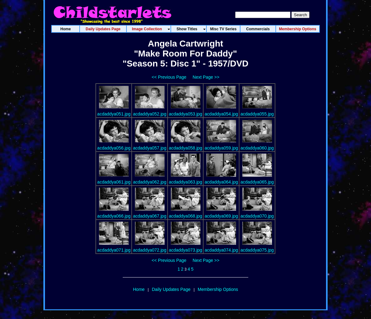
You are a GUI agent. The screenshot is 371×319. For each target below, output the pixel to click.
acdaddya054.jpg (221, 113)
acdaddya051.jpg (114, 113)
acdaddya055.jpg (257, 113)
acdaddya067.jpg (149, 215)
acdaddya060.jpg (257, 147)
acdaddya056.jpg (114, 147)
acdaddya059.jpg (221, 147)
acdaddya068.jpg (185, 215)
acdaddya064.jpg (221, 181)
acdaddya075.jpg (257, 250)
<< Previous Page (169, 77)
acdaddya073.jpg (185, 250)
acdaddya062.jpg (149, 181)
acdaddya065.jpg (257, 181)
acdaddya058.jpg (185, 147)
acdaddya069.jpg (221, 215)
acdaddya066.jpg (114, 215)
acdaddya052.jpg (149, 113)
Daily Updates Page (171, 289)
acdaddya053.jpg (185, 113)
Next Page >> (206, 77)
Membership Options (218, 289)
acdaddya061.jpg (114, 181)
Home (139, 289)
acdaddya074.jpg (221, 250)
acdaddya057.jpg (149, 147)
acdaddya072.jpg (149, 250)
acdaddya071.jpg (114, 250)
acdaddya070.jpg (257, 215)
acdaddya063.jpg (185, 181)
